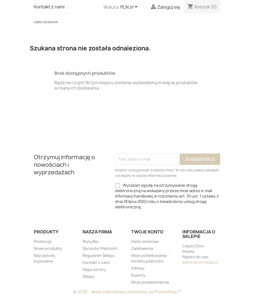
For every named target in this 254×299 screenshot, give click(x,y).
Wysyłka (90, 241)
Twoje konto (147, 232)
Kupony (138, 275)
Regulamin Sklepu (99, 255)
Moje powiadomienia (150, 282)
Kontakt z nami (49, 7)
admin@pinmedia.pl (200, 262)
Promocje (43, 241)
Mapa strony (94, 269)
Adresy (137, 268)
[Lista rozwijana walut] (129, 7)
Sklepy (89, 276)
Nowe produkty (48, 248)
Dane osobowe (145, 241)
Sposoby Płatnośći (100, 248)
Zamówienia (142, 248)
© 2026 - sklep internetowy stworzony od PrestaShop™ (127, 292)
